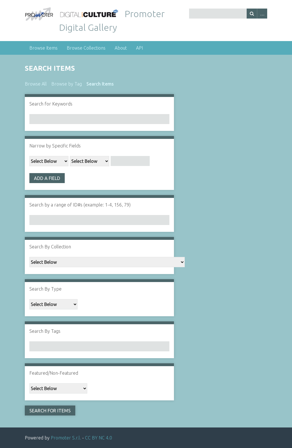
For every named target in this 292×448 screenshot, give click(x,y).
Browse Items (43, 47)
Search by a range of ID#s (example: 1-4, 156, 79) (80, 204)
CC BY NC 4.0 (98, 437)
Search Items (100, 83)
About (121, 47)
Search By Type (45, 288)
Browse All (36, 83)
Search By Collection (50, 246)
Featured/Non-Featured (53, 373)
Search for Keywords (50, 103)
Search (252, 14)
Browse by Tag (66, 83)
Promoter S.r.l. (66, 437)
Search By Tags (44, 331)
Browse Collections (86, 47)
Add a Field (47, 178)
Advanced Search (262, 14)
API (139, 47)
